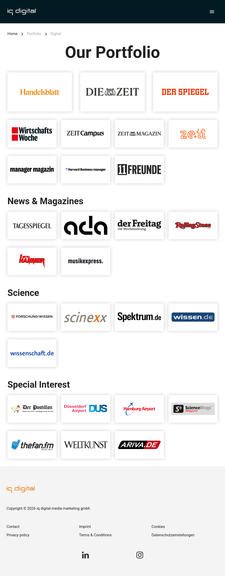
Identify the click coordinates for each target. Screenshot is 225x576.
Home (12, 34)
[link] (40, 527)
